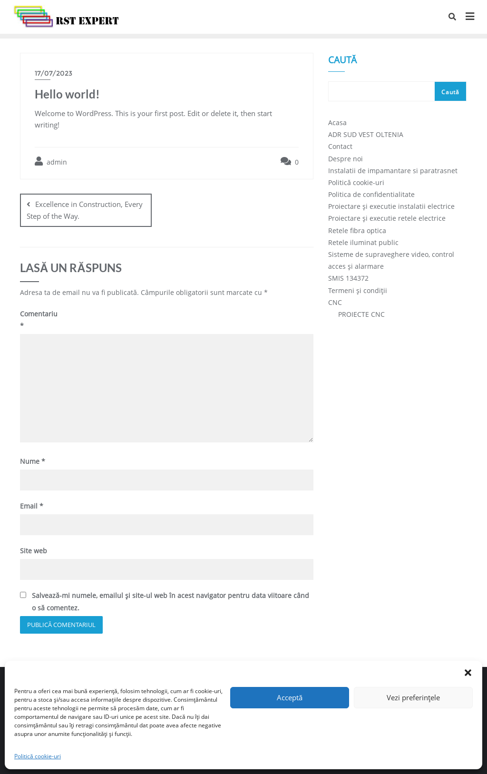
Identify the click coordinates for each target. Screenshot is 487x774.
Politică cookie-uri (37, 756)
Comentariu (37, 319)
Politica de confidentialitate (371, 194)
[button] (468, 672)
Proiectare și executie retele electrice (387, 218)
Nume (32, 461)
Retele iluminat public (363, 242)
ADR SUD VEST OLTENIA (365, 134)
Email (31, 505)
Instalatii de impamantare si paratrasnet (393, 170)
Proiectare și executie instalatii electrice (391, 206)
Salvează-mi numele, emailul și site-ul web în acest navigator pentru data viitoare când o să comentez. (170, 601)
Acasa (337, 122)
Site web (33, 550)
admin (51, 162)
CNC (335, 302)
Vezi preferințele (413, 697)
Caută (342, 61)
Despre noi (345, 158)
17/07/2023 (53, 73)
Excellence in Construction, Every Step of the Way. (85, 210)
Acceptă (289, 697)
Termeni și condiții (357, 290)
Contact (340, 146)
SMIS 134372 (348, 278)
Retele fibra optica (357, 230)
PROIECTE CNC (361, 314)
